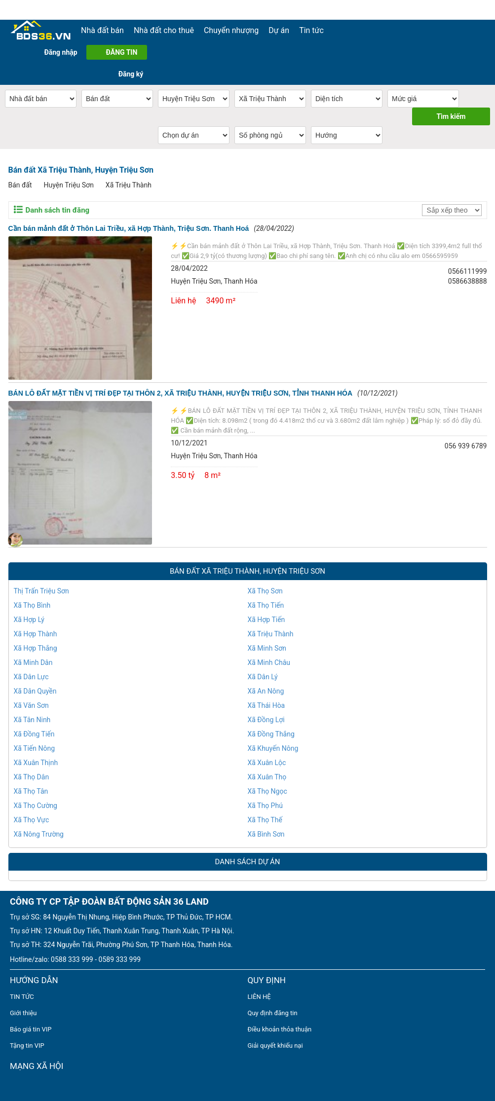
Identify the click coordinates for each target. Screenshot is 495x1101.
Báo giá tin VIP (30, 1029)
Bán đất (20, 185)
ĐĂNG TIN (122, 52)
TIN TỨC (22, 996)
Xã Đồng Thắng (271, 734)
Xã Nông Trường (39, 834)
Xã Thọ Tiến (266, 605)
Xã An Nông (266, 691)
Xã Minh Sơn (267, 648)
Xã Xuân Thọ (267, 777)
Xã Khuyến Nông (273, 748)
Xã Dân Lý (263, 677)
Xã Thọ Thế (265, 820)
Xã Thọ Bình (32, 605)
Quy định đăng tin (273, 1013)
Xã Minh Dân (33, 662)
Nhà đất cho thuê (164, 30)
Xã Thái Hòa (266, 705)
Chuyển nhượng (231, 30)
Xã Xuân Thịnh (36, 763)
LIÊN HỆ (259, 996)
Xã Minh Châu (269, 662)
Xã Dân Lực (31, 677)
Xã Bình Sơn (266, 834)
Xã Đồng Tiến (34, 734)
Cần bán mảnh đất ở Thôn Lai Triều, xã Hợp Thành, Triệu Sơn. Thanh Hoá (128, 228)
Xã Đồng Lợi (266, 720)
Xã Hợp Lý (29, 620)
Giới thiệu (23, 1013)
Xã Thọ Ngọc (267, 791)
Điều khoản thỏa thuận (280, 1029)
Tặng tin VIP (27, 1045)
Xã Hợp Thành (35, 634)
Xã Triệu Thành (129, 185)
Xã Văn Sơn (31, 705)
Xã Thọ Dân (31, 777)
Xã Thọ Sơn (265, 591)
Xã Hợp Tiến (266, 620)
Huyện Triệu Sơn (69, 185)
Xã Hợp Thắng (35, 648)
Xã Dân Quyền (35, 691)
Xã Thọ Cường (35, 805)
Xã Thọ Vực (31, 820)
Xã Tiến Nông (34, 748)
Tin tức (311, 30)
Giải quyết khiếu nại (275, 1045)
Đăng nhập (60, 52)
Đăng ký (131, 74)
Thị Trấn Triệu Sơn (41, 591)
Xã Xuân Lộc (267, 763)
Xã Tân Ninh (32, 720)
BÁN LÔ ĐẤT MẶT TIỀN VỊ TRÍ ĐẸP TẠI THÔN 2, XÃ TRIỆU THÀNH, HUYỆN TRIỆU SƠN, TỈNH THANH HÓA (180, 393)
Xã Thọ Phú (265, 805)
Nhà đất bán (102, 30)
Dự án (278, 30)
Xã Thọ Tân (31, 791)
